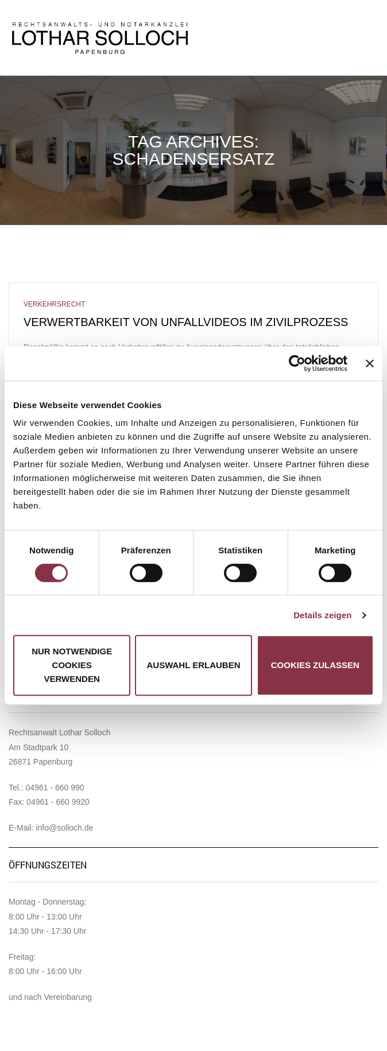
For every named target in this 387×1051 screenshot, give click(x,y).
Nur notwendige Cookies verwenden (72, 665)
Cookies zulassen (315, 665)
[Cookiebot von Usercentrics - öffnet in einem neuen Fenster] (297, 363)
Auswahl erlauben (193, 665)
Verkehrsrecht (54, 304)
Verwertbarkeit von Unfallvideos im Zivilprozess (186, 322)
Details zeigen (322, 615)
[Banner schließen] (370, 363)
